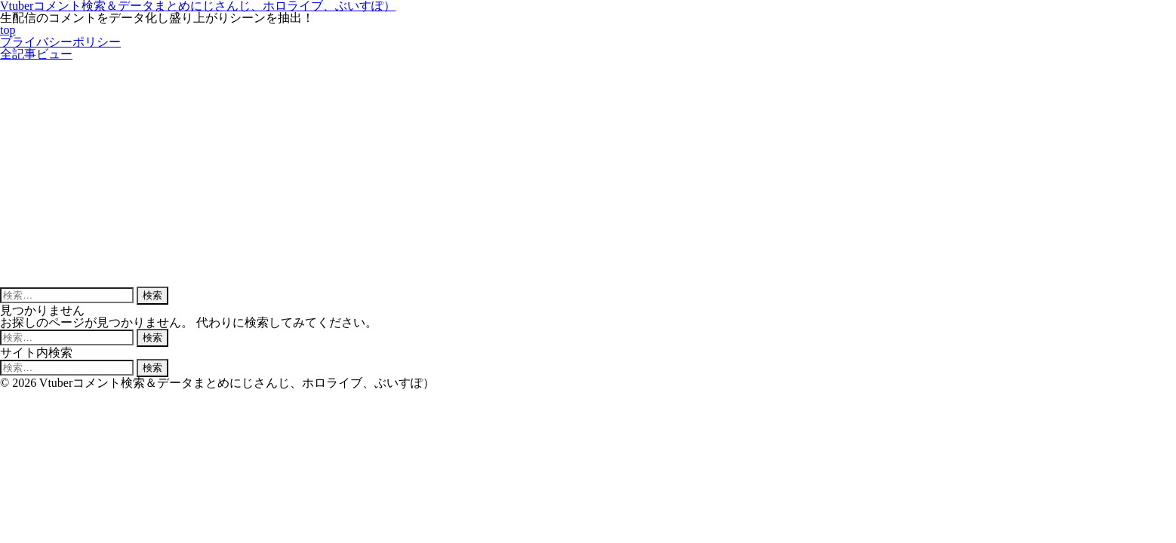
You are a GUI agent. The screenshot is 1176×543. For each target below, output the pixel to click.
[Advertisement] (588, 173)
